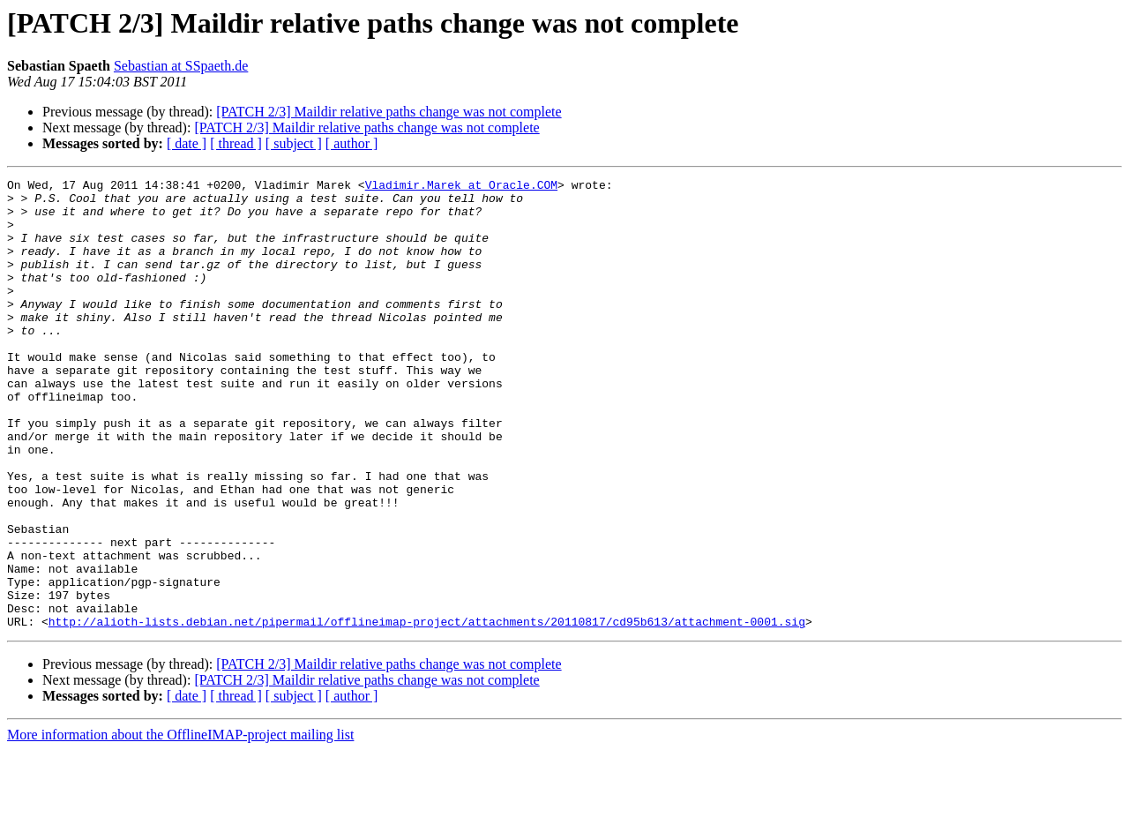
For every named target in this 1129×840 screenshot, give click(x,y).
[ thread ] (236, 143)
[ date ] (186, 143)
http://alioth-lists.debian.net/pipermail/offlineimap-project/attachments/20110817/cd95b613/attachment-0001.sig (427, 711)
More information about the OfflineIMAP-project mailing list (180, 824)
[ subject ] (293, 143)
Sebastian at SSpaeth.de (181, 65)
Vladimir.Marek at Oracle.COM (461, 187)
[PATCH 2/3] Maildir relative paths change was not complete (388, 111)
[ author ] (351, 143)
